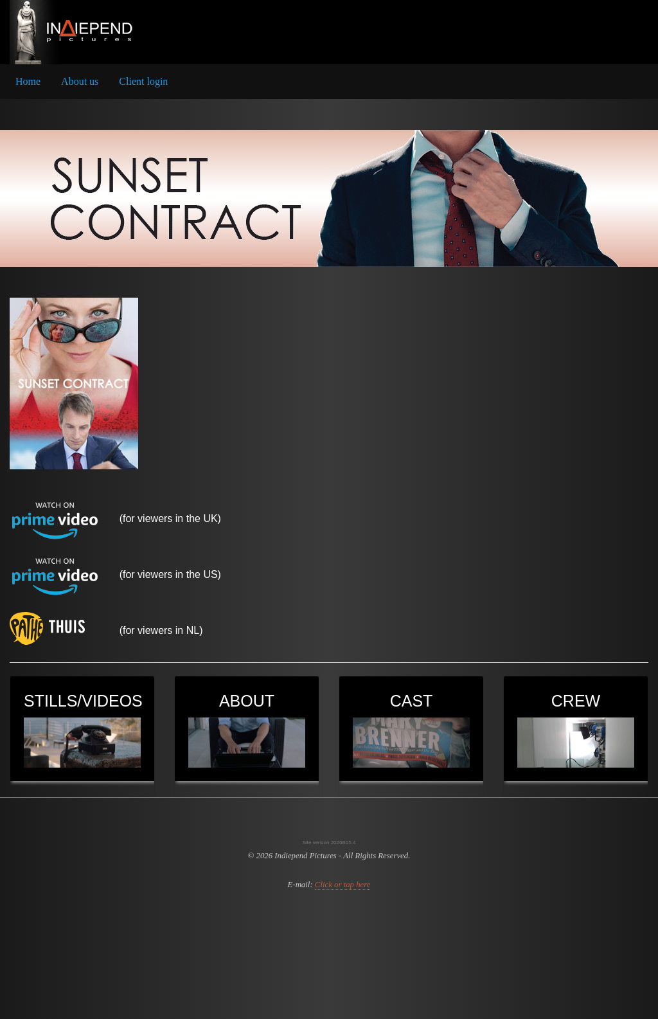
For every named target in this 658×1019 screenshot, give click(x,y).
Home (27, 81)
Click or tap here (343, 884)
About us (79, 81)
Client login (143, 81)
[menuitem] (28, 81)
